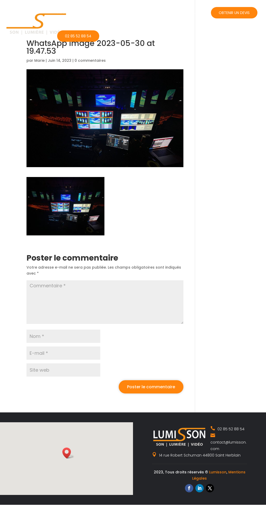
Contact (193, 12)
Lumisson (218, 472)
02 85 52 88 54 (78, 36)
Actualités (160, 12)
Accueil (64, 12)
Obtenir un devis (234, 12)
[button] (68, 453)
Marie (39, 60)
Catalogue (126, 12)
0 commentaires (90, 60)
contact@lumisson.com (228, 442)
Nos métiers (91, 12)
